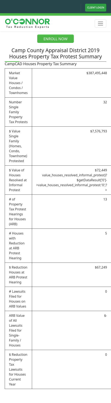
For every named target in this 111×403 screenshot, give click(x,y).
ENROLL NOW (56, 38)
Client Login (95, 7)
